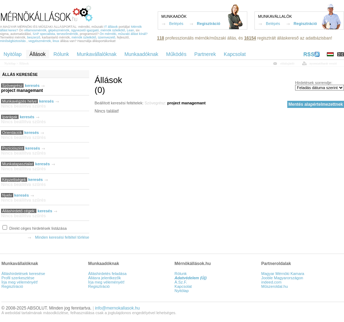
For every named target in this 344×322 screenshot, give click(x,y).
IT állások (111, 26)
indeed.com (271, 282)
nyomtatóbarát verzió (323, 63)
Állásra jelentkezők (104, 278)
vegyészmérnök (40, 41)
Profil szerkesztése (17, 278)
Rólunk (180, 273)
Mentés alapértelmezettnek (315, 104)
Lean (130, 30)
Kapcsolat (183, 286)
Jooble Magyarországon (282, 278)
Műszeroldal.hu (274, 286)
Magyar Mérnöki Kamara (282, 273)
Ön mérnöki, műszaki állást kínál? (124, 34)
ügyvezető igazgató (85, 30)
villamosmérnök (35, 30)
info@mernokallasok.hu (117, 308)
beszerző (33, 37)
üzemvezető (106, 37)
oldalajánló (287, 63)
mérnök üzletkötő (113, 30)
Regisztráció (208, 23)
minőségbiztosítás (13, 41)
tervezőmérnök (67, 34)
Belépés (176, 23)
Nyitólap (10, 63)
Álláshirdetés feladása (107, 273)
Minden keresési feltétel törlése (62, 237)
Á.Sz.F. (180, 282)
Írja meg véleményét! (19, 282)
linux (56, 41)
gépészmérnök (58, 30)
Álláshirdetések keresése (23, 273)
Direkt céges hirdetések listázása (37, 228)
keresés (32, 85)
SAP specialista (44, 34)
